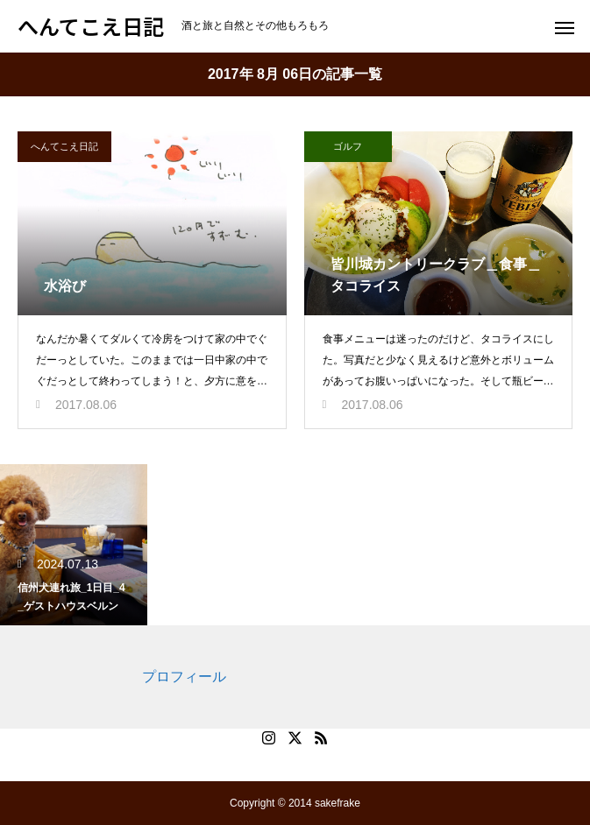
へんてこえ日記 (64, 146)
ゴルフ (347, 146)
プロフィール (184, 676)
